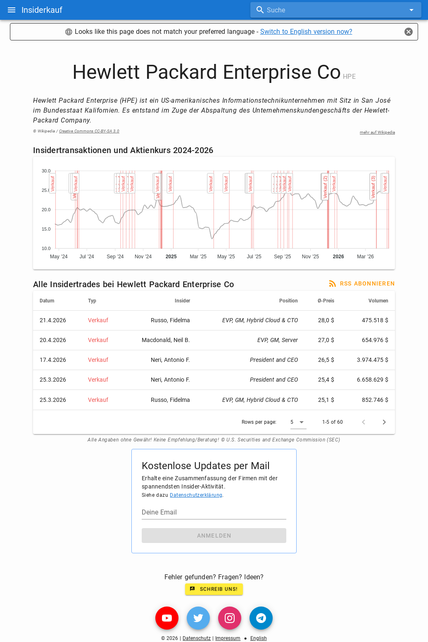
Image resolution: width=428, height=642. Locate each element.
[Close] (408, 32)
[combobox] (335, 10)
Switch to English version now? (306, 31)
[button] (298, 422)
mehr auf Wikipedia (377, 132)
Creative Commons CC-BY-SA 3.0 (89, 131)
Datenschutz (197, 638)
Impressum (227, 638)
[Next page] (384, 422)
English (258, 638)
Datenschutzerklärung (196, 495)
